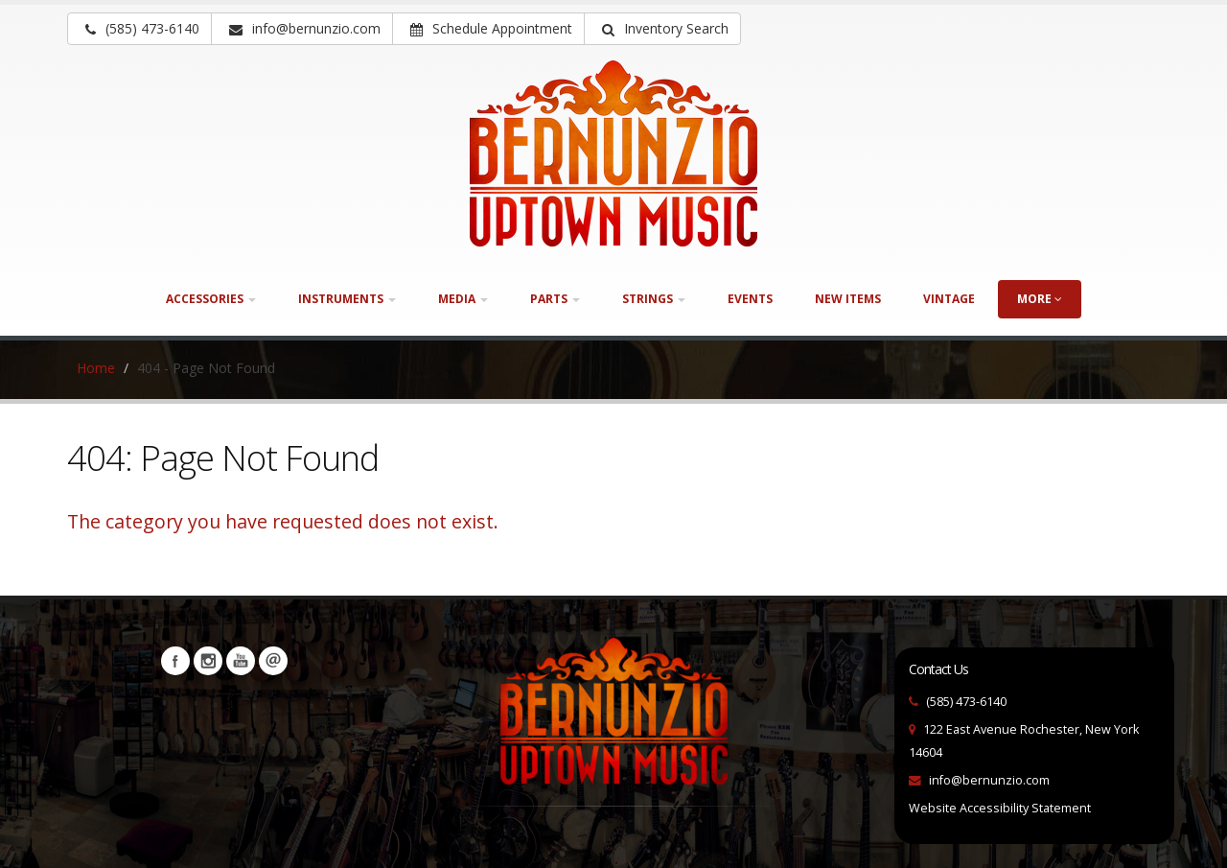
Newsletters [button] (273, 660)
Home (96, 368)
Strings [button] (653, 299)
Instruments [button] (347, 299)
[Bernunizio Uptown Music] (613, 153)
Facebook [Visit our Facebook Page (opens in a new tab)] (175, 660)
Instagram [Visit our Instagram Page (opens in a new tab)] (208, 660)
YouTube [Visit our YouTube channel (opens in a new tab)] (240, 660)
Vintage (949, 299)
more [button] (1039, 299)
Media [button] (463, 299)
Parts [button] (555, 299)
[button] (662, 28)
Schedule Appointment (491, 28)
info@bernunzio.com (989, 780)
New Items (848, 299)
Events (750, 299)
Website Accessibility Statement (1000, 808)
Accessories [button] (211, 299)
